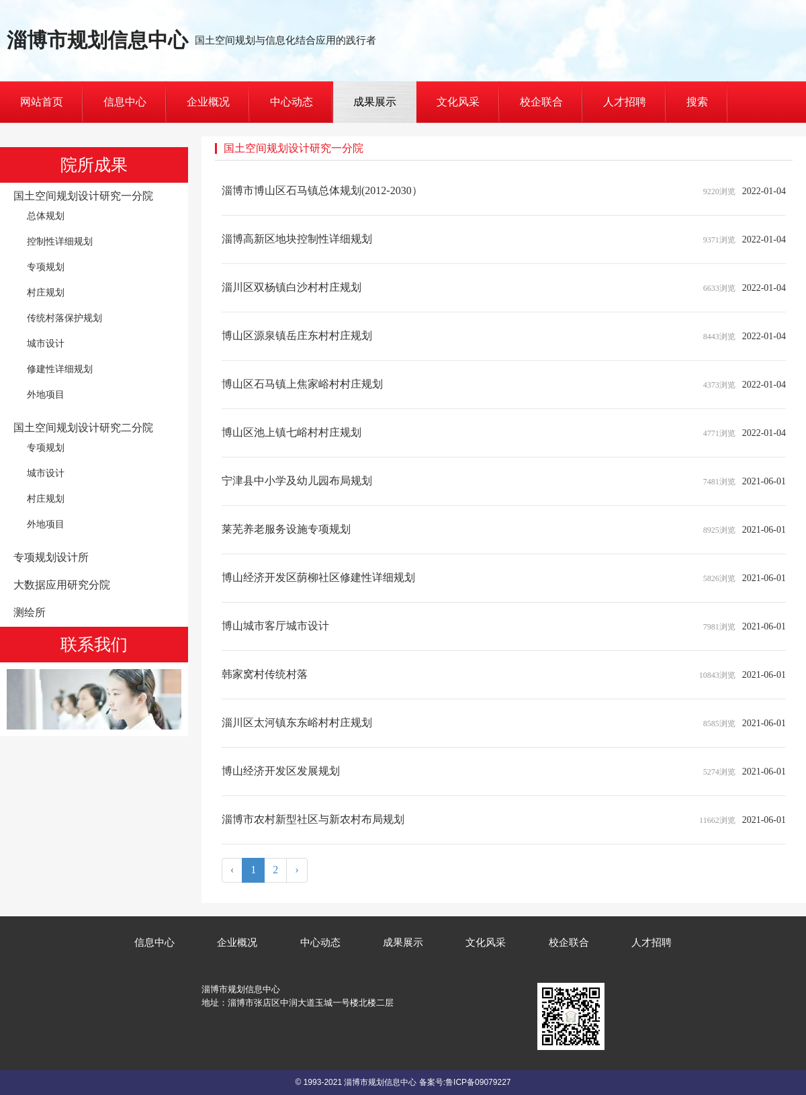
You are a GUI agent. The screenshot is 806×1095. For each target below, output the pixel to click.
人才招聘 (624, 101)
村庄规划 (45, 292)
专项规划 (45, 266)
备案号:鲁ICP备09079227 (465, 1082)
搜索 (697, 101)
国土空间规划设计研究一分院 (83, 196)
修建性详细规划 (60, 368)
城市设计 (45, 343)
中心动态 (291, 101)
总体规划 (45, 215)
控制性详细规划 (60, 241)
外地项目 (45, 394)
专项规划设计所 (51, 557)
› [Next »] (296, 869)
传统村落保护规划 (64, 317)
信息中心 (124, 101)
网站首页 (41, 101)
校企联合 (541, 101)
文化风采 (458, 101)
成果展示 (374, 101)
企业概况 (208, 101)
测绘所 (29, 612)
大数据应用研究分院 (61, 584)
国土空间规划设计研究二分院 (83, 427)
